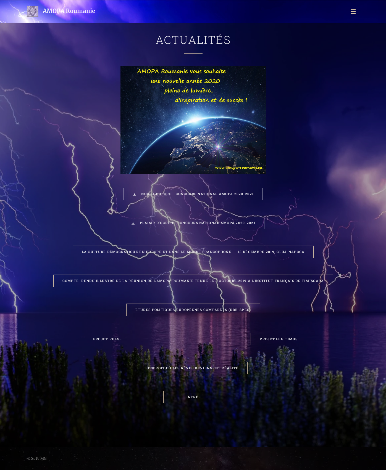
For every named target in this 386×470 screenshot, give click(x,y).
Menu (353, 11)
